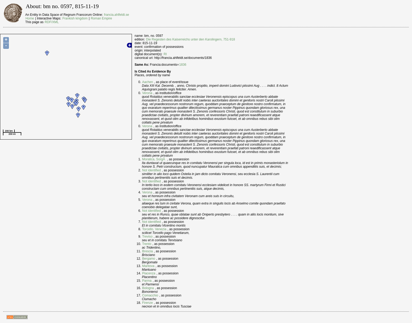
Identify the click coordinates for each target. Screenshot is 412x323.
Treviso (147, 236)
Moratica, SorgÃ (154, 159)
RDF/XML (52, 22)
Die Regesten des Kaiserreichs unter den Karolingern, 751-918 (190, 39)
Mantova (148, 266)
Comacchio (150, 295)
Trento (146, 244)
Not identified (151, 170)
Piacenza (148, 273)
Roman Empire (101, 18)
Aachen (147, 82)
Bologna (148, 288)
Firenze (147, 303)
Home (29, 18)
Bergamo (148, 258)
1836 (182, 64)
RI (165, 54)
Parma (147, 281)
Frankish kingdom (74, 18)
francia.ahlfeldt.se (116, 15)
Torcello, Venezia (154, 229)
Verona (147, 93)
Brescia (147, 251)
